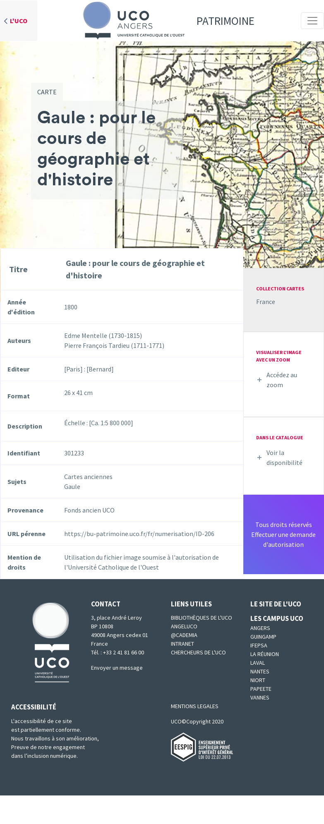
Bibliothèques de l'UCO (201, 617)
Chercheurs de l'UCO (198, 652)
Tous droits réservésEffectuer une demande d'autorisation (283, 534)
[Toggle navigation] (312, 20)
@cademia (184, 635)
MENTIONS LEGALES (194, 706)
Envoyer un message (117, 667)
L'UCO (18, 21)
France (265, 301)
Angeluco (184, 626)
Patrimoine (165, 20)
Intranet (182, 643)
